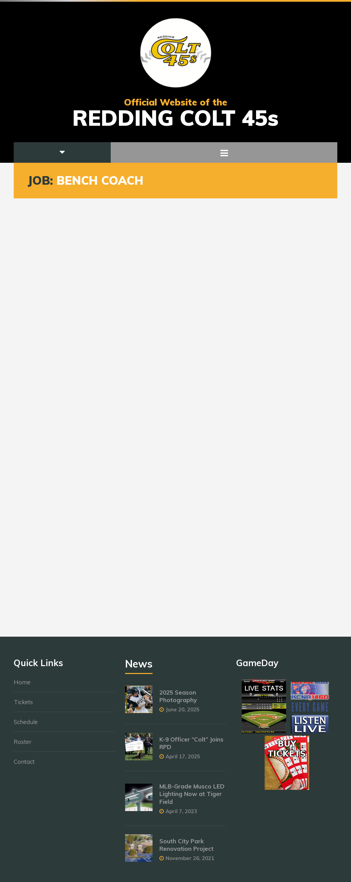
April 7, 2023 (181, 814)
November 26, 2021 (190, 861)
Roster (23, 745)
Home (22, 685)
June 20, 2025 (182, 713)
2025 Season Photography (178, 699)
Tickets (23, 705)
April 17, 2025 (183, 760)
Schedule (26, 725)
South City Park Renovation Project (186, 848)
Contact (24, 765)
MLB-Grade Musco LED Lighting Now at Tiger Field (192, 797)
